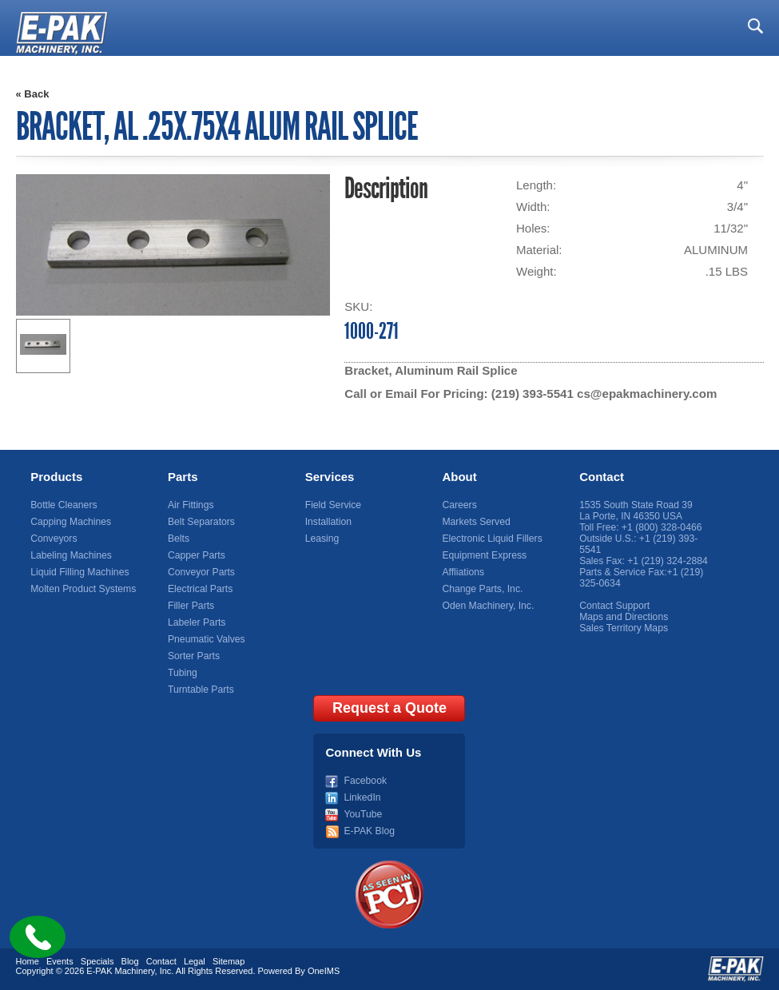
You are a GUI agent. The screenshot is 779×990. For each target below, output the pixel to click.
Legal (194, 961)
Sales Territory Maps (622, 628)
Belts (178, 538)
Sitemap (228, 961)
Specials (97, 961)
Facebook (365, 780)
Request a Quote (389, 708)
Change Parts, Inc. (481, 588)
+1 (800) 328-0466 (661, 527)
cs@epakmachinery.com (645, 393)
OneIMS (324, 971)
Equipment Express (483, 555)
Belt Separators (201, 521)
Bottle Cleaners (63, 505)
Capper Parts (196, 555)
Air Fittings (190, 505)
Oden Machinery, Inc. (487, 605)
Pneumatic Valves (206, 639)
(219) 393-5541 (532, 393)
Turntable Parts (200, 689)
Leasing (322, 538)
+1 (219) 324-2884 (666, 561)
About (459, 476)
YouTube (362, 814)
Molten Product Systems (82, 588)
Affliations (462, 572)
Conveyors (53, 538)
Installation (328, 521)
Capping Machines (69, 521)
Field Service (332, 505)
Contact (601, 476)
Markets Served (475, 521)
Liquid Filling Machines (78, 572)
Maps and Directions (622, 616)
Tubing (182, 672)
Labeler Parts (196, 622)
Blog (130, 961)
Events (60, 961)
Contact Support (614, 605)
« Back (33, 94)
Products (56, 476)
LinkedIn (362, 797)
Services (330, 476)
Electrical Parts (200, 588)
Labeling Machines (70, 555)
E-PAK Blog (368, 831)
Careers (459, 505)
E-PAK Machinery (120, 971)
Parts (183, 476)
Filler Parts (190, 605)
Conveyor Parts (201, 572)
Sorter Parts (193, 656)
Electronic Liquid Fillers (491, 538)
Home (27, 961)
